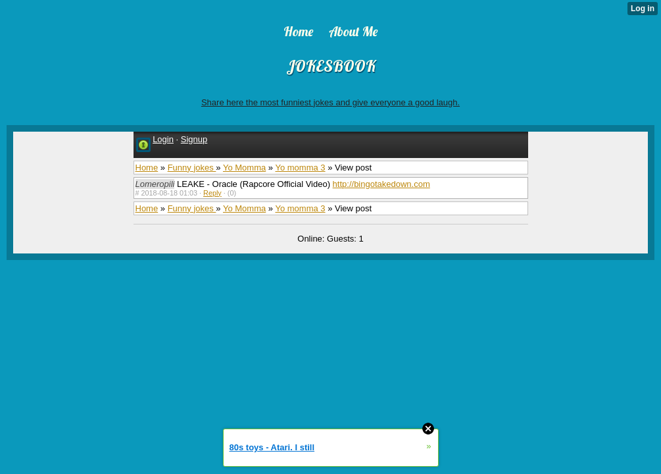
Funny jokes (192, 167)
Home (147, 167)
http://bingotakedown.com (381, 184)
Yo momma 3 (300, 167)
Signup (194, 139)
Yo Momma (244, 167)
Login (163, 139)
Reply (212, 193)
